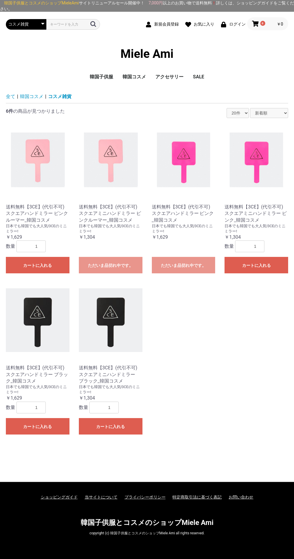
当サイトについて (101, 497)
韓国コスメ (134, 77)
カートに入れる (37, 265)
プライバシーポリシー (145, 497)
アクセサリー (169, 77)
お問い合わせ (241, 497)
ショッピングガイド (59, 497)
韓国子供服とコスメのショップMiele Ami (147, 522)
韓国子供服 (101, 77)
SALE (198, 77)
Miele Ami (147, 54)
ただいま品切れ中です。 (110, 265)
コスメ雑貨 (60, 96)
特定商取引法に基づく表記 (197, 497)
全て (10, 96)
